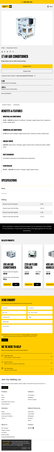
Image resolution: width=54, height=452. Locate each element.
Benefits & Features (6, 104)
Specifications (16, 104)
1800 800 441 (27, 2)
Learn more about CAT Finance (26, 76)
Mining (3, 411)
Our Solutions (31, 395)
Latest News (31, 411)
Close (29, 448)
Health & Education (6, 413)
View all (3, 418)
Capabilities (30, 397)
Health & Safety (5, 434)
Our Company (4, 428)
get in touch (38, 228)
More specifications (6, 93)
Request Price (7, 284)
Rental (3, 47)
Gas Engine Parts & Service (8, 401)
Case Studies (31, 413)
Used (2, 399)
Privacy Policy (34, 334)
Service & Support (32, 399)
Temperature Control (12, 47)
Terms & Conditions (26, 334)
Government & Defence (7, 416)
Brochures (30, 418)
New (2, 395)
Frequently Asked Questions (8, 436)
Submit (4, 340)
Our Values (4, 432)
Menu (50, 6)
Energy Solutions (5, 404)
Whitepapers (31, 416)
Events (29, 420)
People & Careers (5, 430)
